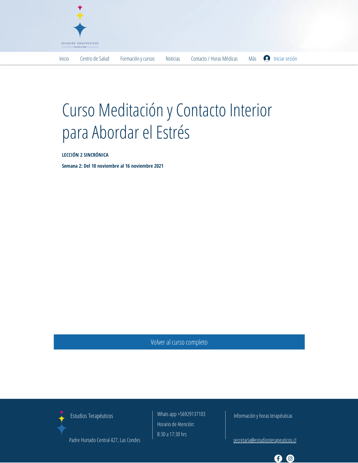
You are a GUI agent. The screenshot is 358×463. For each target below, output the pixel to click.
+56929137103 (191, 413)
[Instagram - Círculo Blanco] (290, 458)
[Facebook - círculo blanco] (278, 458)
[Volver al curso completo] (179, 341)
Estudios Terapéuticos (91, 415)
